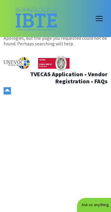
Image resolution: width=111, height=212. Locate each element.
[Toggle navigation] (99, 18)
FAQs (100, 81)
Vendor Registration (81, 77)
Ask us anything (95, 204)
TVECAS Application (56, 74)
